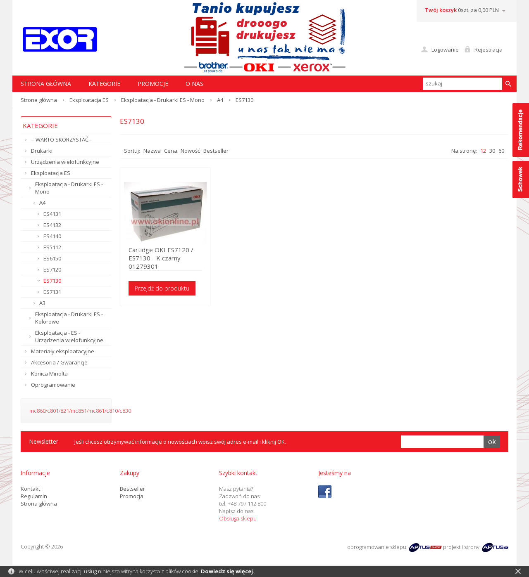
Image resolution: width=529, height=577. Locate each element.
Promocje (153, 83)
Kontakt (30, 488)
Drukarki (41, 150)
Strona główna (39, 100)
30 (492, 150)
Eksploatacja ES (89, 100)
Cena (170, 150)
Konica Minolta (49, 373)
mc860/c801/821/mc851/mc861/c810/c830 (80, 410)
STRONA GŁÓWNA (46, 83)
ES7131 (52, 292)
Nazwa (152, 150)
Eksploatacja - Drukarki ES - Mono (163, 100)
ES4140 (52, 236)
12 (483, 150)
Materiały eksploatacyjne (62, 351)
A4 (220, 100)
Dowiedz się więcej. (228, 571)
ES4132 (52, 225)
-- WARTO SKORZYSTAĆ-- (61, 139)
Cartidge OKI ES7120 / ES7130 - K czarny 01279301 (161, 258)
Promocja (131, 496)
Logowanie (445, 49)
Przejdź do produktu (162, 288)
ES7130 (52, 280)
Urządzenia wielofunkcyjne (65, 162)
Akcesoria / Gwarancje (59, 362)
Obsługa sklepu (238, 518)
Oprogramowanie (53, 384)
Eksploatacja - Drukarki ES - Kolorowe (69, 317)
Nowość (190, 150)
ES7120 (52, 269)
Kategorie (104, 83)
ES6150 (52, 258)
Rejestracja (488, 49)
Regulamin (34, 496)
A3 (42, 303)
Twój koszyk (441, 10)
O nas (194, 83)
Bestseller (216, 150)
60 (501, 150)
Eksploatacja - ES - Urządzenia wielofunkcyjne (69, 336)
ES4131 (52, 214)
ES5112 (52, 247)
